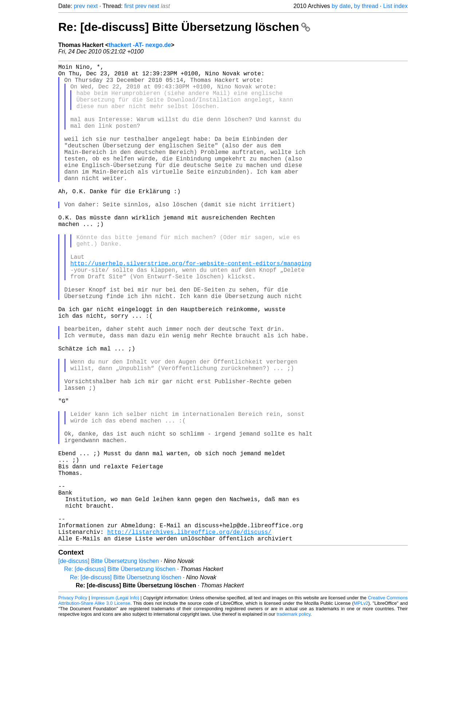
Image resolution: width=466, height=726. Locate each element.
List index (395, 6)
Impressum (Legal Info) (115, 704)
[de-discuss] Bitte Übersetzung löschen (108, 667)
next (92, 6)
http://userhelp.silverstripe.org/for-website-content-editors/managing (190, 308)
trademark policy (294, 720)
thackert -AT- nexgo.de (139, 45)
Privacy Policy (72, 704)
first (129, 6)
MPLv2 (361, 709)
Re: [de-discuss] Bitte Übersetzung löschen (184, 26)
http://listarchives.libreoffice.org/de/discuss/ (189, 636)
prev (79, 6)
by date (341, 6)
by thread (366, 6)
